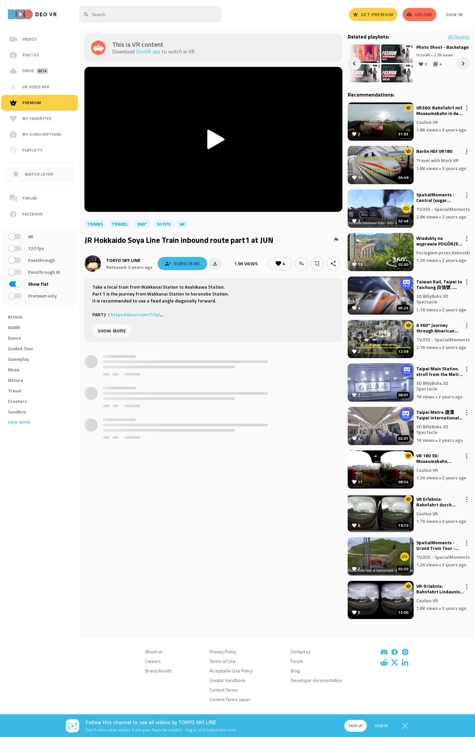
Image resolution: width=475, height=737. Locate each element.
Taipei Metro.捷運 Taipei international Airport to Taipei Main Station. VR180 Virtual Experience (439, 415)
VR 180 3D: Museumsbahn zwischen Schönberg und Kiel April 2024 (438, 458)
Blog (295, 670)
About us (153, 651)
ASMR (14, 327)
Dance (14, 337)
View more (19, 422)
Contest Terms (223, 689)
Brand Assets (158, 670)
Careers (153, 661)
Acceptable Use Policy (231, 670)
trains (95, 223)
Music (14, 369)
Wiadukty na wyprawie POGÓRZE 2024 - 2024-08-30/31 (439, 241)
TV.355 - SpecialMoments (443, 208)
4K (182, 223)
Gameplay (18, 358)
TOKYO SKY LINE (123, 260)
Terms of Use (222, 661)
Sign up (355, 726)
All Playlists (459, 37)
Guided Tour (20, 348)
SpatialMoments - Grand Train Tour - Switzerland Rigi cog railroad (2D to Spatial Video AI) (439, 545)
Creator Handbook (227, 680)
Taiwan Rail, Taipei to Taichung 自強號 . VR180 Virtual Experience (439, 284)
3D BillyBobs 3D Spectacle (432, 298)
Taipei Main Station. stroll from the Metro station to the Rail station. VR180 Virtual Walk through (439, 371)
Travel (14, 390)
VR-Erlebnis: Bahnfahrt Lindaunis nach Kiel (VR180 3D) (438, 589)
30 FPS (163, 223)
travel (120, 223)
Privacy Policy (222, 651)
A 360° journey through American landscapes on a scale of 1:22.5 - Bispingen (439, 328)
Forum (297, 661)
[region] (39, 246)
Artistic (15, 316)
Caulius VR (427, 121)
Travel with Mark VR (437, 160)
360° (142, 223)
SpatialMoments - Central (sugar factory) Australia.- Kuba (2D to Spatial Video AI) (436, 197)
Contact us (301, 651)
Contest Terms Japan (229, 699)
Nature (15, 380)
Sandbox (17, 411)
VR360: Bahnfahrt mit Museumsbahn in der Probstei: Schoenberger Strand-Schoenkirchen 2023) (440, 110)
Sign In (454, 14)
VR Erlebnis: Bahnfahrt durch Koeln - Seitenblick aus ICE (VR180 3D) (436, 502)
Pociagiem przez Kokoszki (443, 252)
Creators (17, 401)
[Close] (405, 726)
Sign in (381, 726)
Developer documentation (316, 680)
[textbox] (150, 14)
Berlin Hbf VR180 (434, 152)
